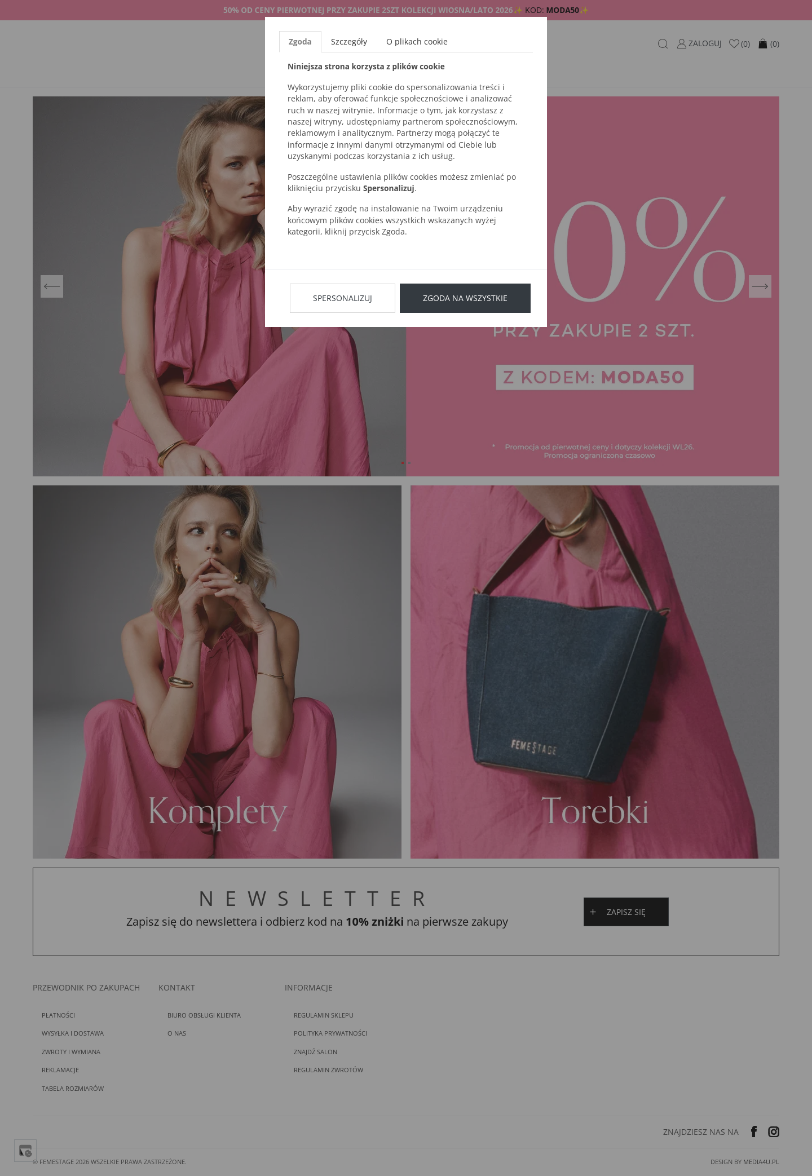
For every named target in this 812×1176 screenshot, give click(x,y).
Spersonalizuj (342, 298)
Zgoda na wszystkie (465, 298)
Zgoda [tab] (300, 41)
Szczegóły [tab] (349, 41)
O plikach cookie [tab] (417, 41)
